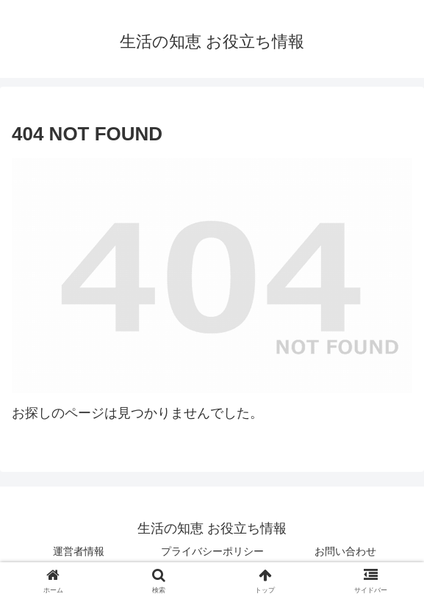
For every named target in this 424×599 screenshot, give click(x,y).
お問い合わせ (345, 551)
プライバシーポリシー (212, 551)
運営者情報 (78, 551)
